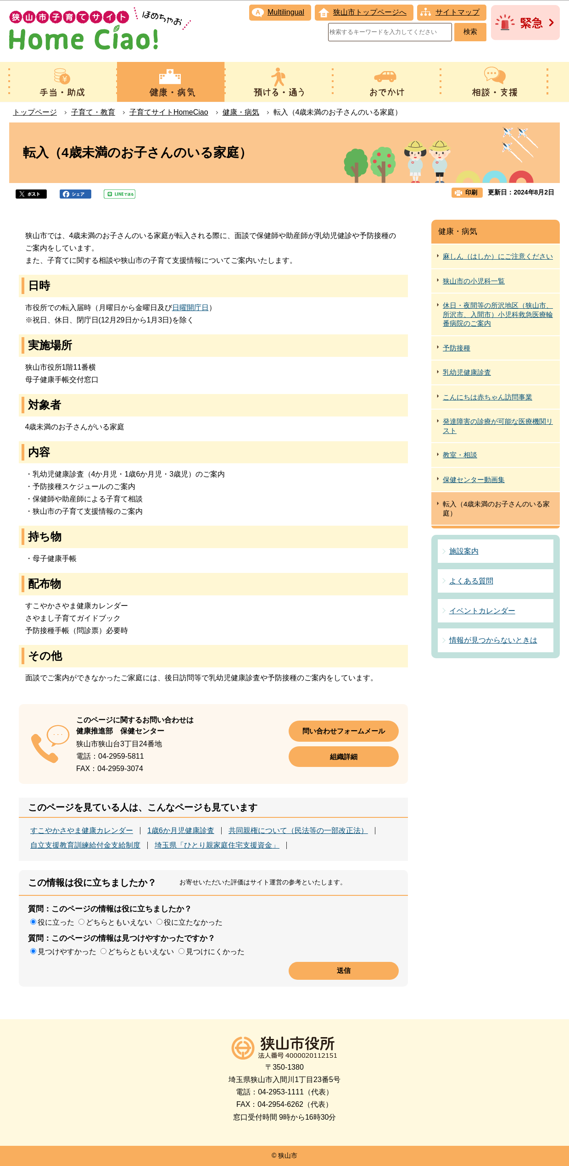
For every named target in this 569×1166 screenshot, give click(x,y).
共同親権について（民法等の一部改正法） (298, 830)
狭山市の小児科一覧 (474, 281)
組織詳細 (343, 757)
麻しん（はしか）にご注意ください (498, 256)
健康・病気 (241, 112)
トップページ (35, 112)
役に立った (56, 922)
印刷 (471, 192)
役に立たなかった (193, 922)
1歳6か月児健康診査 (180, 830)
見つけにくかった (215, 951)
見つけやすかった (67, 951)
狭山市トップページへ (370, 12)
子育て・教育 (93, 112)
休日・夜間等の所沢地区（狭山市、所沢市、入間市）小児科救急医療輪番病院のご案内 (498, 314)
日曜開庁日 (190, 307)
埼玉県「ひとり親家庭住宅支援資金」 (217, 845)
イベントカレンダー (482, 611)
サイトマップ (457, 12)
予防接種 (456, 348)
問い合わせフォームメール (343, 731)
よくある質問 (471, 581)
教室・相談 (460, 455)
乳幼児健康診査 (467, 372)
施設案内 (464, 551)
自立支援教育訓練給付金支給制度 (85, 845)
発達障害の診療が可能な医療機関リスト (498, 425)
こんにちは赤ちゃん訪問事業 (487, 397)
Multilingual (286, 12)
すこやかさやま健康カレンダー (81, 830)
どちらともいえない (119, 922)
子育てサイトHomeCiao (168, 112)
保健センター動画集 (474, 479)
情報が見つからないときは (493, 640)
